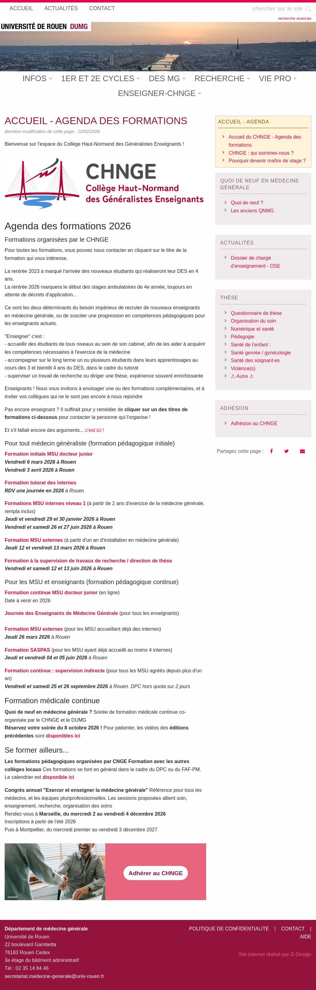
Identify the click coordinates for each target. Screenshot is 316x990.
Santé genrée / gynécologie (261, 352)
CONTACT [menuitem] (102, 8)
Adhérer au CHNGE (156, 873)
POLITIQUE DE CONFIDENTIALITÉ (229, 928)
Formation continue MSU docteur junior (51, 592)
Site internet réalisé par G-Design (274, 954)
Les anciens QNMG (252, 210)
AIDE (305, 936)
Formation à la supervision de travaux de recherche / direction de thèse (88, 560)
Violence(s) (243, 368)
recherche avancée (294, 18)
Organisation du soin (253, 321)
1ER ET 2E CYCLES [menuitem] (97, 78)
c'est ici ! (94, 430)
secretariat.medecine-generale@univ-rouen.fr (54, 976)
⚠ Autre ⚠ (242, 376)
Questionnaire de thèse (256, 313)
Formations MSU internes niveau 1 (45, 503)
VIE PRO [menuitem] (275, 78)
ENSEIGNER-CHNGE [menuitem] (157, 93)
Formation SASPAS (27, 650)
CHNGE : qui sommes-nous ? (261, 153)
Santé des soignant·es (255, 360)
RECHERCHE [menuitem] (219, 78)
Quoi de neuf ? (247, 202)
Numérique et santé (252, 329)
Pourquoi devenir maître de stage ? (267, 160)
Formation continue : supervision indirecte (55, 670)
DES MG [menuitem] (164, 78)
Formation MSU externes (34, 540)
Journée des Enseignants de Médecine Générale (61, 613)
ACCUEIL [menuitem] (21, 8)
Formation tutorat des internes (40, 482)
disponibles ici (63, 735)
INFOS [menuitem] (35, 78)
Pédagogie (243, 336)
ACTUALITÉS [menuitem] (61, 8)
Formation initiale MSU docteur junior (49, 454)
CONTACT (293, 928)
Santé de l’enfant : (251, 344)
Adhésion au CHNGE (254, 423)
